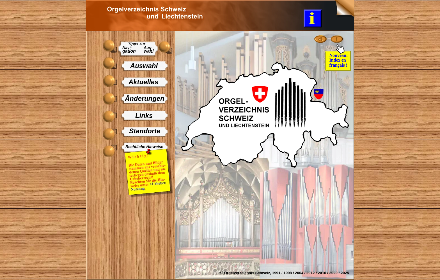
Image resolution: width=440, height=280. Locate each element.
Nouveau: (339, 55)
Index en (338, 60)
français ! (338, 65)
